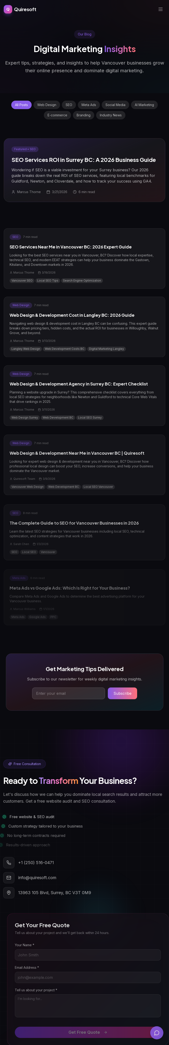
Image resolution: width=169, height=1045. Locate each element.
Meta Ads (89, 105)
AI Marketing (144, 105)
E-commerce (57, 115)
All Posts (21, 105)
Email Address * (32, 967)
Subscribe (122, 694)
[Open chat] (156, 1032)
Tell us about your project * (41, 990)
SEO (69, 105)
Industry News (111, 115)
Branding (83, 115)
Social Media (115, 105)
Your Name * (29, 945)
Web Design (46, 105)
